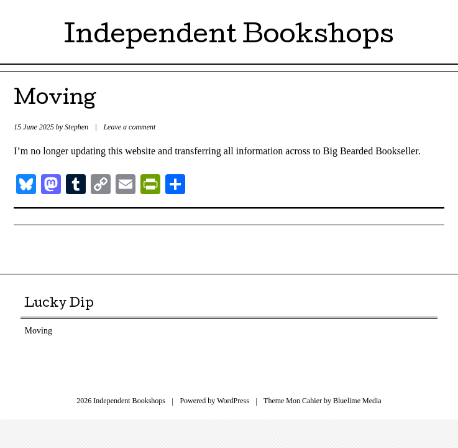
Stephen (76, 127)
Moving (55, 100)
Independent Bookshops (229, 37)
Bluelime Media (357, 400)
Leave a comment (129, 127)
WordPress (233, 400)
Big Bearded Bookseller (370, 151)
